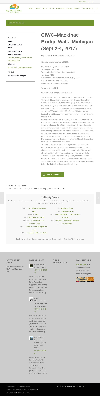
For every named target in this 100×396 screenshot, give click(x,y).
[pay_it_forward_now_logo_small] (14, 9)
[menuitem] (82, 1)
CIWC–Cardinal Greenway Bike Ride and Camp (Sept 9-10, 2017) (34, 189)
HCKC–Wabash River (17, 186)
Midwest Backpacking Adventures (67, 220)
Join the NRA (81, 264)
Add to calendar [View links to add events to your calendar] (53, 175)
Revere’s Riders (67, 224)
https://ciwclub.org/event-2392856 (20, 67)
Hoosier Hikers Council (36, 217)
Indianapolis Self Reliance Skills (36, 233)
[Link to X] (92, 1)
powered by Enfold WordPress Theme (17, 392)
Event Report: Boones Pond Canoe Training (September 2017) (40, 342)
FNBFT (37, 214)
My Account (82, 1)
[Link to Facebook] (89, 1)
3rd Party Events (14, 58)
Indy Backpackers (67, 208)
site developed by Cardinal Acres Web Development (22, 389)
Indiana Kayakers (68, 211)
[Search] (92, 9)
